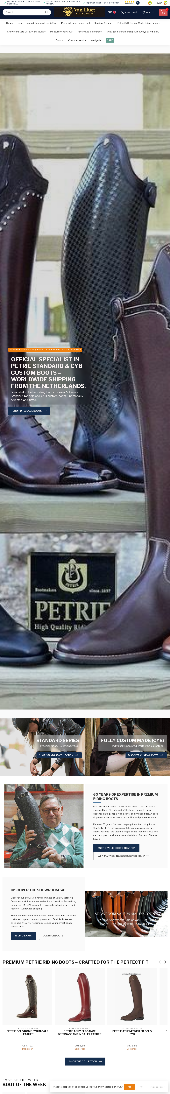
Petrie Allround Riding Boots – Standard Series (86, 23)
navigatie (96, 40)
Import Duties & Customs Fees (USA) (37, 23)
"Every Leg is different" (90, 31)
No (141, 1086)
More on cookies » (156, 1086)
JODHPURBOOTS (53, 935)
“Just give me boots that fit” (116, 848)
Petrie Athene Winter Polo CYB (132, 1033)
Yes (129, 1086)
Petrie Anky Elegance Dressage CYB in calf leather (79, 1033)
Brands (59, 40)
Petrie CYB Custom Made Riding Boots (138, 23)
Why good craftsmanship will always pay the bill (133, 31)
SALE (110, 40)
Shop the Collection (85, 1061)
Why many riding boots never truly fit (123, 856)
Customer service (77, 40)
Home (9, 23)
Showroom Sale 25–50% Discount (25, 31)
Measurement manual (61, 31)
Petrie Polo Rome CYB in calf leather (27, 1033)
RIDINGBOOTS (23, 935)
